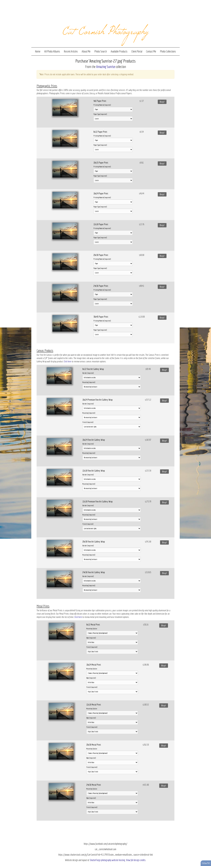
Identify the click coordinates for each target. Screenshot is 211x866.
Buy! (162, 101)
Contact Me (151, 51)
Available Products (119, 51)
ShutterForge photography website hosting (107, 860)
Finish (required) (87, 422)
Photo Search (100, 51)
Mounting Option (91, 628)
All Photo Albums (52, 51)
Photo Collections (168, 51)
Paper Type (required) (100, 114)
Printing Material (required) (102, 105)
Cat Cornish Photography (105, 30)
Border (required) (88, 373)
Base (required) (91, 638)
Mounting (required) (88, 382)
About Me (86, 51)
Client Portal (136, 51)
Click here (67, 361)
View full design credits (136, 860)
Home (37, 51)
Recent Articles (71, 51)
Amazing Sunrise (105, 67)
